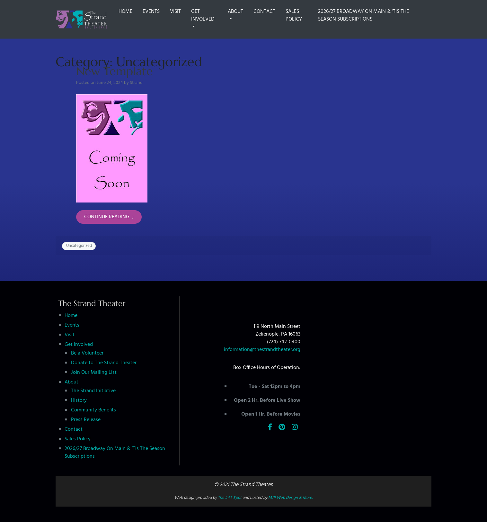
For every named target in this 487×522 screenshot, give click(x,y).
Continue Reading (109, 217)
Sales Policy (294, 15)
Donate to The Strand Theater (104, 363)
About (235, 11)
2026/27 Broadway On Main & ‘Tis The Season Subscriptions (363, 15)
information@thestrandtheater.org (262, 350)
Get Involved (203, 15)
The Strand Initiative (93, 391)
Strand (136, 82)
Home (125, 11)
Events (151, 11)
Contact (264, 11)
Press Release (86, 420)
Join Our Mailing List (94, 372)
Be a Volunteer (87, 353)
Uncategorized (79, 245)
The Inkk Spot (230, 497)
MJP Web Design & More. (290, 497)
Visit (175, 11)
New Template (114, 71)
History (79, 400)
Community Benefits (93, 410)
